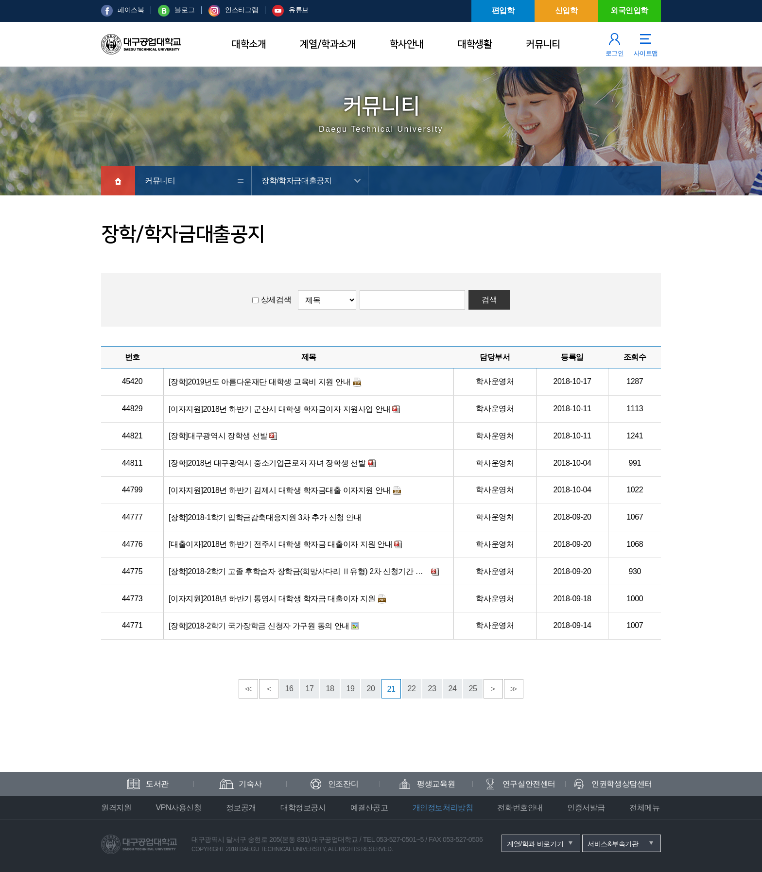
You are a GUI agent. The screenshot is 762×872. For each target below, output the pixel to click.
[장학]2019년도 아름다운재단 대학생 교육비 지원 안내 (259, 382)
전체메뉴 (644, 807)
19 (350, 688)
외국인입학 (629, 10)
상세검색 (276, 300)
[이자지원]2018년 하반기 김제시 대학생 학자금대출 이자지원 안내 (279, 490)
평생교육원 (436, 784)
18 (330, 688)
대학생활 (475, 44)
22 (412, 688)
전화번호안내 (520, 807)
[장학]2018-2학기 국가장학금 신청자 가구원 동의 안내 (259, 626)
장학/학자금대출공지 (296, 180)
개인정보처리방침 (443, 807)
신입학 (566, 10)
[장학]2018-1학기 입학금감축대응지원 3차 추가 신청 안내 (265, 517)
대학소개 (249, 44)
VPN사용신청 (178, 807)
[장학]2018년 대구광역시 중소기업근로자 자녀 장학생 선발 (267, 463)
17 (310, 688)
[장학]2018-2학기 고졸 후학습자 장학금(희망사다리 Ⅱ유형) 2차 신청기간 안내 (299, 571)
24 (453, 688)
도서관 (157, 784)
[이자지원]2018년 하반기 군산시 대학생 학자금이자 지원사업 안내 (279, 409)
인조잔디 (343, 784)
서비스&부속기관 (613, 844)
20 (371, 688)
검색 (489, 300)
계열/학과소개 (327, 44)
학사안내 (407, 44)
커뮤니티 (543, 44)
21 (391, 689)
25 (473, 688)
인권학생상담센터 (621, 784)
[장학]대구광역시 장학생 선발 (218, 436)
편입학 (503, 10)
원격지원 (116, 807)
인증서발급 (586, 807)
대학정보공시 (303, 807)
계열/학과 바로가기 (535, 844)
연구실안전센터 (528, 784)
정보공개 (241, 807)
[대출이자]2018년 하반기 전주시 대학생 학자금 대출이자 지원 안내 (280, 544)
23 (432, 688)
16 (289, 688)
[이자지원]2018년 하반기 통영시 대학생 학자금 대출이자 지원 (272, 598)
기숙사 (250, 784)
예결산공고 (369, 807)
